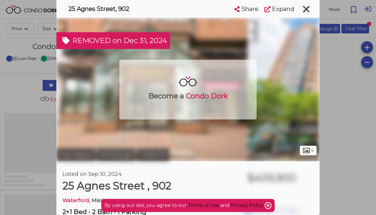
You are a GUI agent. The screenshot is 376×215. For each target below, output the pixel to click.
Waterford (75, 200)
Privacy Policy (248, 205)
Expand (279, 9)
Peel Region (75, 154)
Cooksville (153, 154)
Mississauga (115, 154)
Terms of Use (203, 205)
